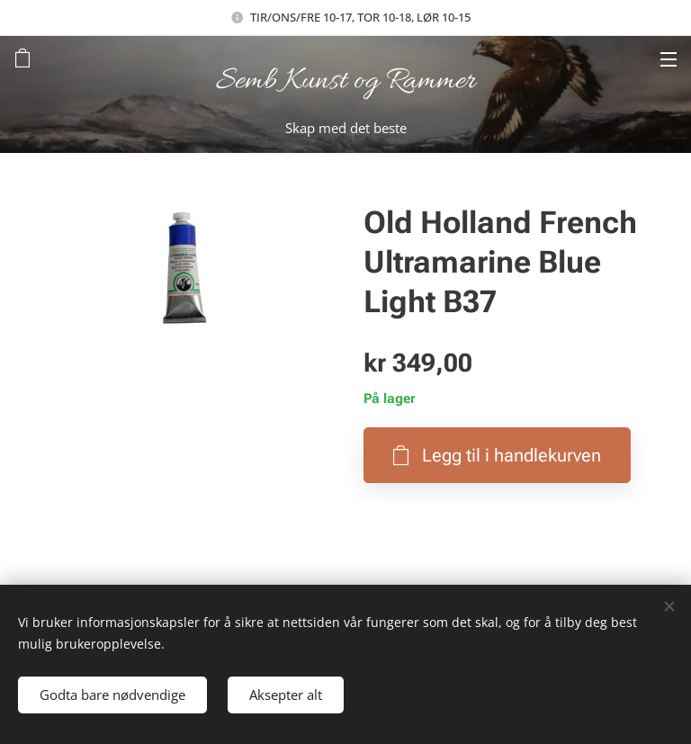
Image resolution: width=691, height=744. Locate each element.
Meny (668, 59)
